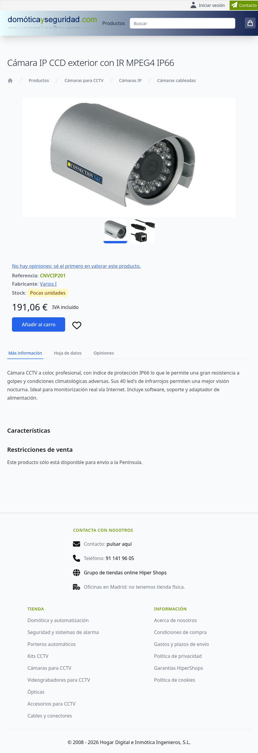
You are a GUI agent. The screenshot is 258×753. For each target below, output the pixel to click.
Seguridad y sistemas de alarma (63, 632)
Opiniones (104, 353)
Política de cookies (174, 680)
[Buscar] (182, 23)
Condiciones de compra (180, 632)
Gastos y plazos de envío (181, 644)
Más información (25, 353)
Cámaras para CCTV (84, 80)
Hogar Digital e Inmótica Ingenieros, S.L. (145, 742)
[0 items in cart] (250, 23)
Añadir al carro (38, 324)
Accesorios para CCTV (52, 704)
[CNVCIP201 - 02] (143, 231)
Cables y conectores (50, 715)
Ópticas (36, 692)
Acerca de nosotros (175, 620)
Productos (113, 23)
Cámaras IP (130, 80)
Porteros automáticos (52, 644)
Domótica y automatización (58, 620)
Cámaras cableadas (176, 80)
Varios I (48, 284)
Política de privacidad (178, 656)
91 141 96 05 (120, 558)
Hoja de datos (68, 353)
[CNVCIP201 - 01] (115, 231)
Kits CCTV (38, 656)
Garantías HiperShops (178, 668)
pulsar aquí (119, 544)
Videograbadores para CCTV (59, 680)
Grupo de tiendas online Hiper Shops (125, 572)
